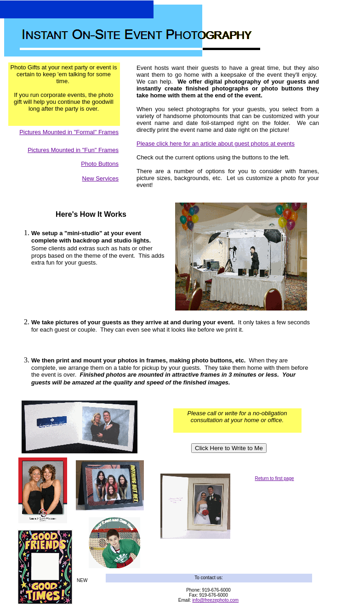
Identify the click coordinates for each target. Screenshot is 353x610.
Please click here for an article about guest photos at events (216, 143)
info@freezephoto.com (215, 600)
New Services (100, 178)
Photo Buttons (100, 163)
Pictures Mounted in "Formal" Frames (69, 132)
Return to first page (274, 478)
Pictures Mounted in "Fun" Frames (73, 150)
